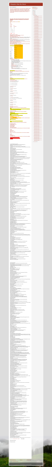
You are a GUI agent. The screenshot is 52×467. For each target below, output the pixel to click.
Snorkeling (12, 97)
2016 (33, 13)
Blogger (30, 464)
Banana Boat (12, 86)
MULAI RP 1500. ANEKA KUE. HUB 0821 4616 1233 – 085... (38, 98)
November (35, 141)
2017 (33, 12)
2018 (33, 11)
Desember (35, 15)
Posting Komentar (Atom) (15, 461)
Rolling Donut (12, 90)
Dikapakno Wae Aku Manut (18, 4)
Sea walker (12, 104)
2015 (33, 14)
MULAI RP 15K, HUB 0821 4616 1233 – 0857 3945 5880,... (38, 16)
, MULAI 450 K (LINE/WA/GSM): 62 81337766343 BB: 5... (37, 89)
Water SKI (12, 99)
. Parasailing (11, 88)
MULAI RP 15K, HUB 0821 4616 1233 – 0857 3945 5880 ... (38, 17)
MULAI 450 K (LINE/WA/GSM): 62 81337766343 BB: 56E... (37, 39)
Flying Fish (12, 95)
